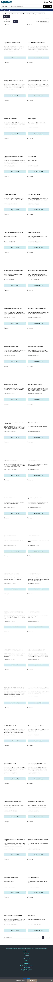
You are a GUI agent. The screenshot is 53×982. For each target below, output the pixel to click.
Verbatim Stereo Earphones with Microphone (13, 270)
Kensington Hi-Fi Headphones (10, 118)
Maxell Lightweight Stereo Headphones (36, 649)
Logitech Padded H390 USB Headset (12, 42)
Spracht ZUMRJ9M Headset (33, 422)
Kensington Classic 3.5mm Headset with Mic (13, 80)
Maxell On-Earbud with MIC (33, 611)
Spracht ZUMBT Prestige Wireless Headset (37, 308)
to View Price (15, 57)
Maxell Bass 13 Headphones (34, 460)
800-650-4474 (26, 967)
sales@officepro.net (26, 969)
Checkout (26, 955)
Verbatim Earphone (32, 118)
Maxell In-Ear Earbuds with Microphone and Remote (13, 612)
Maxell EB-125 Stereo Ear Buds (10, 725)
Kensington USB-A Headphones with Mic (13, 308)
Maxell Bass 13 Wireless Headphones (12, 498)
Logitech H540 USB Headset (34, 232)
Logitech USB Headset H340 (10, 194)
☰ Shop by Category (6, 10)
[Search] (26, 6)
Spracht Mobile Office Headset (10, 384)
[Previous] (41, 937)
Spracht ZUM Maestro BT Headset (11, 573)
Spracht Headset (31, 915)
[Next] (47, 937)
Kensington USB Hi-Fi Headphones (35, 346)
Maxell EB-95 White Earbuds (34, 536)
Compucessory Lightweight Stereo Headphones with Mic (38, 81)
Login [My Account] (46, 2)
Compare (7, 24)
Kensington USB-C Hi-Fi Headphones (36, 801)
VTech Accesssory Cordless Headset (35, 725)
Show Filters (6, 16)
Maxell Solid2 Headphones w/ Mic (11, 346)
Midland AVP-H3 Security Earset (11, 877)
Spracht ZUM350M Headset (10, 763)
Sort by (37, 21)
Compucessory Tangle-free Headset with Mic (13, 232)
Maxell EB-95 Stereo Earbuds (34, 194)
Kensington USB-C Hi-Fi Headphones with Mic (37, 270)
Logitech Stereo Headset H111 (34, 573)
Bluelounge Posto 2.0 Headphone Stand (12, 801)
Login (26, 960)
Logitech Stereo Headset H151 (10, 460)
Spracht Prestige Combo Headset (35, 498)
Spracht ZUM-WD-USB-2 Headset (35, 384)
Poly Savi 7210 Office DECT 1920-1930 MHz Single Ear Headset (14, 688)
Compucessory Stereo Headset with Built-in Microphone (13, 157)
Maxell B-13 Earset (32, 156)
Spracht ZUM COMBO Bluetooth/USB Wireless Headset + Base (14, 423)
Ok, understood (31, 980)
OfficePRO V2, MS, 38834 (26, 965)
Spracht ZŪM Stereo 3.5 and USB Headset (13, 915)
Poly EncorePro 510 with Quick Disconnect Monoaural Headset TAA (37, 764)
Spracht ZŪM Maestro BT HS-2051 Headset (13, 649)
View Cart (26, 953)
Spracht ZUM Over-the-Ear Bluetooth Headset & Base (38, 840)
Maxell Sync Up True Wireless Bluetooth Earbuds (38, 687)
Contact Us (26, 970)
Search (15, 21)
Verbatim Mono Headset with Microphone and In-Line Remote (14, 840)
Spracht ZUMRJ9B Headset (10, 536)
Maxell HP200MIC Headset (33, 877)
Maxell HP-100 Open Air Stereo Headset (36, 42)
